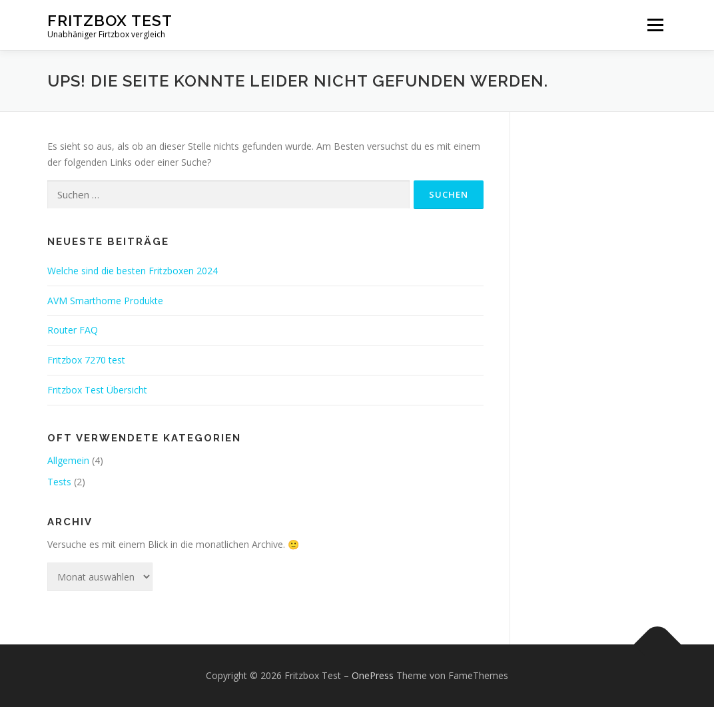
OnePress (373, 675)
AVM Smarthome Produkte (105, 300)
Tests (59, 481)
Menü (655, 25)
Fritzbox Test (110, 20)
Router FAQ (72, 330)
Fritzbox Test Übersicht (97, 389)
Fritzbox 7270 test (86, 360)
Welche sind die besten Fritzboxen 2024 (132, 270)
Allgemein (68, 460)
